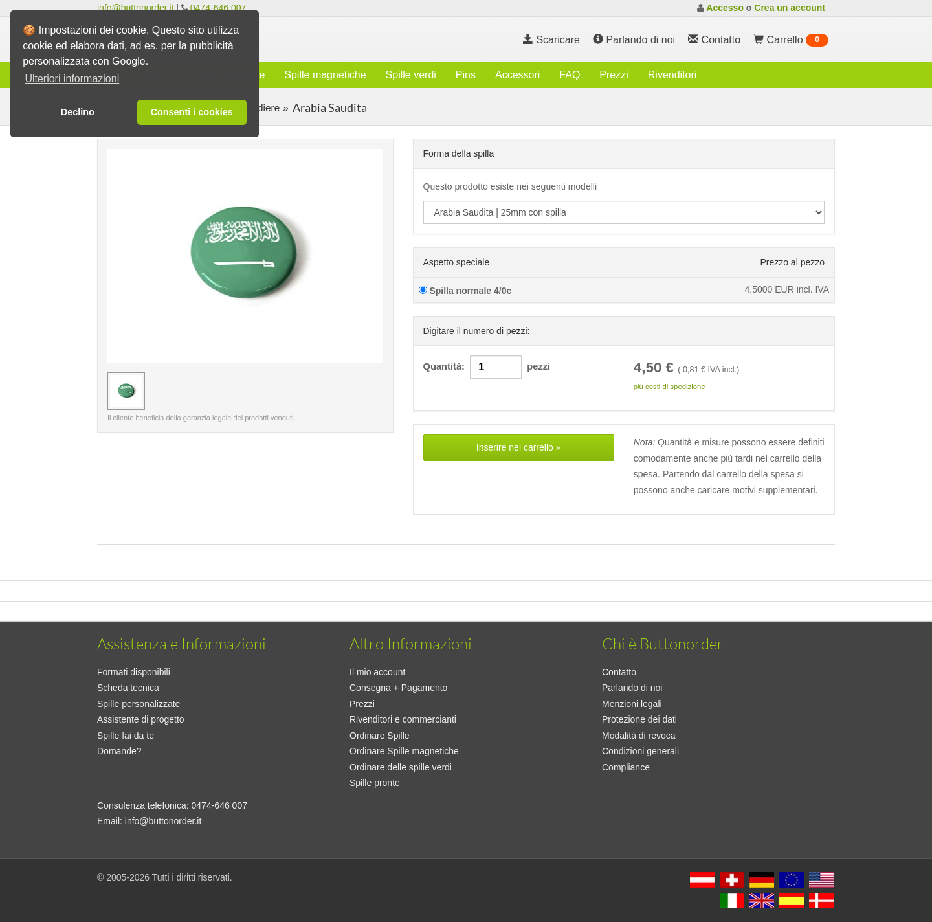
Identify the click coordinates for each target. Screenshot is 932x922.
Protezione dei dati (639, 719)
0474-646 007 (218, 8)
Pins (466, 74)
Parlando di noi (634, 39)
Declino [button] (77, 112)
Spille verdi (411, 74)
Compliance (626, 767)
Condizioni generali (640, 751)
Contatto (619, 672)
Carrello (790, 40)
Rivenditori (672, 74)
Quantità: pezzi (487, 367)
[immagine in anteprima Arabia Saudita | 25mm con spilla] (126, 391)
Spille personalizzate (138, 704)
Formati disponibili (133, 672)
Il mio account (377, 672)
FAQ (569, 74)
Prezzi (613, 74)
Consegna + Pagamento (398, 687)
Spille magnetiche (325, 74)
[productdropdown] (624, 212)
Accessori (517, 74)
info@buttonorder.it (135, 8)
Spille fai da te (125, 735)
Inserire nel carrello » (518, 447)
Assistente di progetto (140, 719)
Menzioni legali (632, 704)
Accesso (725, 8)
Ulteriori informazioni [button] (72, 78)
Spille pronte (375, 783)
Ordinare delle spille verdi (401, 767)
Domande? (119, 751)
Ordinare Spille (380, 735)
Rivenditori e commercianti (403, 719)
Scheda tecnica (128, 687)
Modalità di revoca (639, 735)
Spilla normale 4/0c (465, 291)
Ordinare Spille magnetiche (404, 751)
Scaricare (551, 39)
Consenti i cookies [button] (192, 112)
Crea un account (789, 8)
